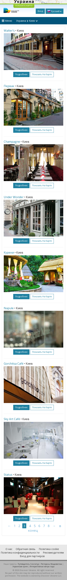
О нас (9, 549)
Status (8, 475)
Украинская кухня (20, 566)
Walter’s (9, 31)
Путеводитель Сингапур (28, 564)
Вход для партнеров (32, 556)
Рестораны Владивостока (51, 564)
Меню (7, 20)
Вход (40, 11)
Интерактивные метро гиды (42, 566)
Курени (9, 252)
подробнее (21, 74)
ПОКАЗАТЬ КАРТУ (24, 5)
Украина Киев (27, 20)
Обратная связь (25, 549)
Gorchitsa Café (13, 364)
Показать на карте (42, 74)
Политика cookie (49, 549)
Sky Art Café (12, 419)
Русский (54, 11)
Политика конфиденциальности (20, 552)
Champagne (12, 142)
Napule (9, 308)
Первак (9, 86)
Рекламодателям (53, 552)
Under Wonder (14, 197)
